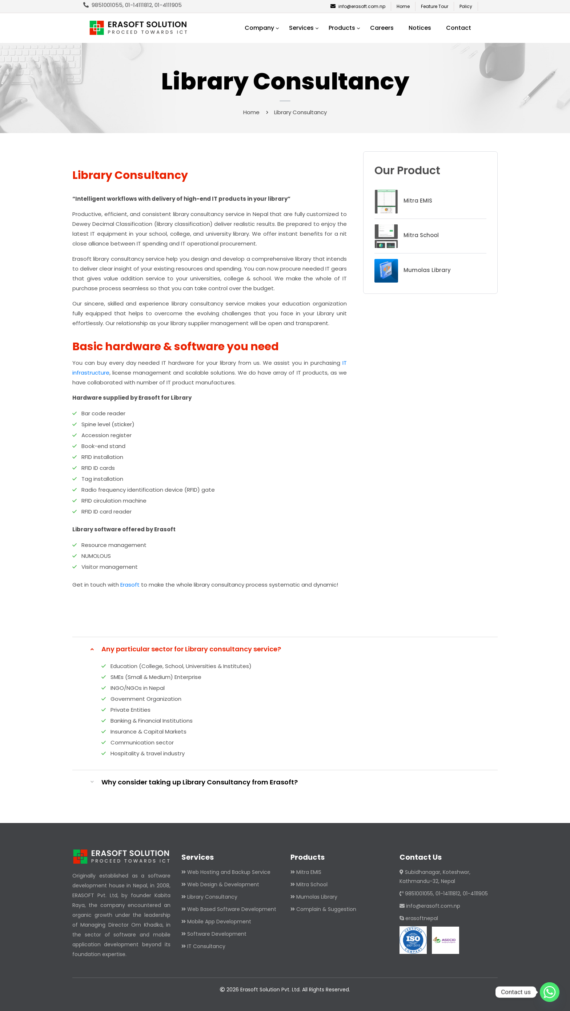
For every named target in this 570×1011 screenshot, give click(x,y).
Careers (382, 28)
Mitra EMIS (308, 872)
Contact (458, 28)
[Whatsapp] (549, 992)
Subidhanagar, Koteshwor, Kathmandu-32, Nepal (435, 876)
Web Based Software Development (231, 909)
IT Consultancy (206, 946)
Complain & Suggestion (326, 909)
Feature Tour (434, 6)
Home (403, 6)
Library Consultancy (212, 896)
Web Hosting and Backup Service (228, 872)
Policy (465, 6)
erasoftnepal (419, 918)
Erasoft (130, 584)
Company (259, 28)
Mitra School (312, 884)
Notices (420, 28)
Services (301, 28)
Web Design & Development (223, 884)
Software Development (216, 934)
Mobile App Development (219, 921)
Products (342, 28)
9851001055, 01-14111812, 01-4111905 (444, 893)
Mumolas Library (316, 896)
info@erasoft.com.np (357, 6)
